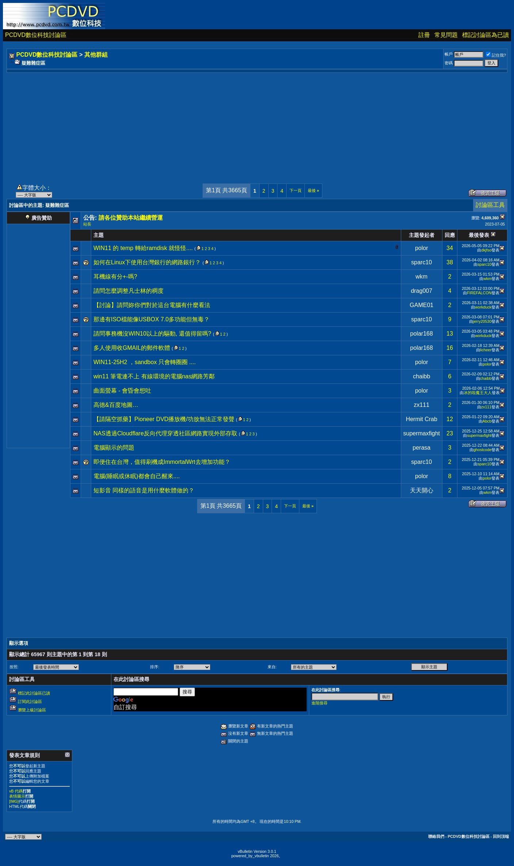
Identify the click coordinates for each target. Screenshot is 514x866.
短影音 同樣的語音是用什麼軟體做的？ (143, 490)
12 (449, 419)
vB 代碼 (16, 791)
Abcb (487, 421)
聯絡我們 (436, 836)
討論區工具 (490, 205)
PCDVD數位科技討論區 (35, 35)
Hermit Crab (421, 419)
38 (449, 262)
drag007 (421, 291)
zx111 (421, 405)
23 (449, 433)
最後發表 (479, 235)
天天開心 (421, 490)
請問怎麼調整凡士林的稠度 (128, 291)
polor (421, 248)
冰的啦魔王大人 (478, 392)
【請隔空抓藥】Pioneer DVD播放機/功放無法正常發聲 (163, 419)
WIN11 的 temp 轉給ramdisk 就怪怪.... (143, 248)
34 (449, 248)
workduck (483, 307)
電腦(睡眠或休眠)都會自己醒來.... (136, 476)
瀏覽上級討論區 (32, 710)
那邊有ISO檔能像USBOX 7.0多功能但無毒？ (151, 319)
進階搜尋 (319, 703)
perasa (421, 448)
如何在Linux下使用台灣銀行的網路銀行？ (147, 262)
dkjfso (486, 250)
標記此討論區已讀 (34, 693)
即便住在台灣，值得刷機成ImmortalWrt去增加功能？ (161, 462)
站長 (87, 224)
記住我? (496, 55)
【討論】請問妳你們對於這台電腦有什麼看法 (151, 305)
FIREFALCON (479, 293)
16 (449, 348)
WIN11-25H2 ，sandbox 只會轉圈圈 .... (144, 362)
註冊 (424, 35)
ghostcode (482, 449)
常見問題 (446, 35)
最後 (313, 190)
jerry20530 (482, 321)
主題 (98, 235)
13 (449, 333)
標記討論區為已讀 (485, 35)
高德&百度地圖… (115, 405)
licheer (485, 350)
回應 (450, 235)
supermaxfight (421, 433)
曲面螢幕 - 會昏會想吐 (122, 390)
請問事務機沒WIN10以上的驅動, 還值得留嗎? (152, 333)
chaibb (421, 376)
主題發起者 (421, 235)
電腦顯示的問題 (113, 448)
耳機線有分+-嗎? (115, 276)
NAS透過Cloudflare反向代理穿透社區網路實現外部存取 (165, 433)
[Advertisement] (257, 124)
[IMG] (14, 801)
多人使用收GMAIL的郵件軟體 (131, 348)
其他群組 (96, 55)
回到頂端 (501, 836)
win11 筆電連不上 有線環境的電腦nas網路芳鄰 (154, 376)
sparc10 (421, 262)
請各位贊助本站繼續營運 (131, 218)
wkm (421, 276)
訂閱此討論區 (30, 701)
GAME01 (421, 305)
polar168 (421, 333)
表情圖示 (17, 796)
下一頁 (295, 190)
